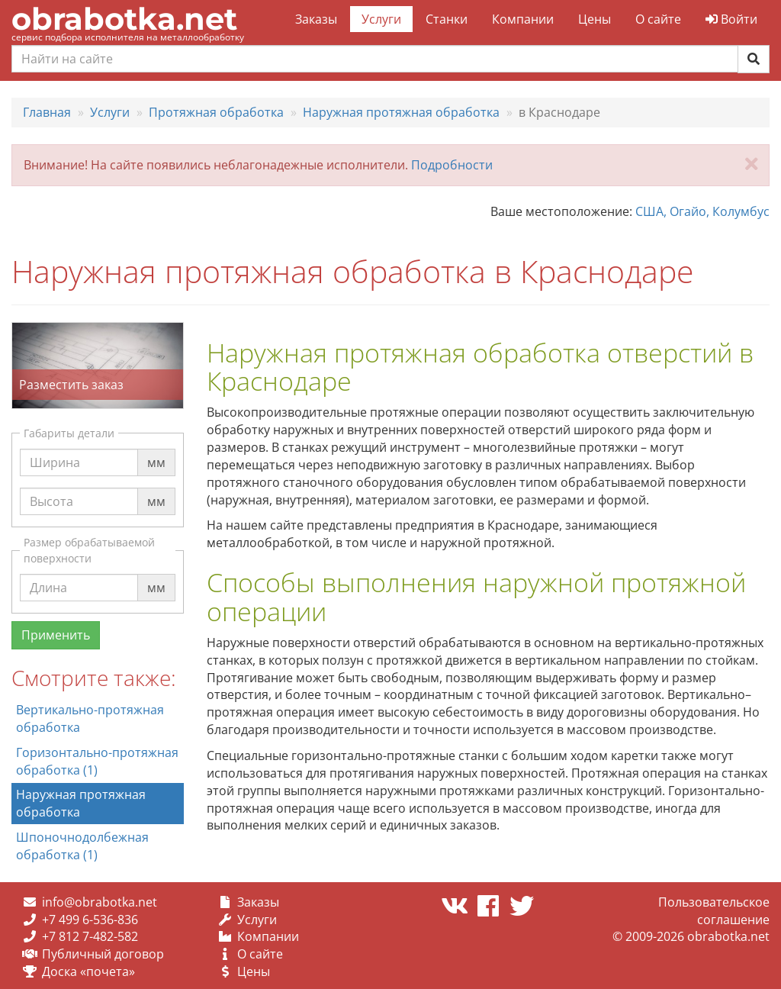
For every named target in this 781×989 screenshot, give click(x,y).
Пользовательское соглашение (714, 911)
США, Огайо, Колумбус (702, 211)
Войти (731, 19)
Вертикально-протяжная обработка (90, 718)
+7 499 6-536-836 (90, 919)
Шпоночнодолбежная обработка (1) (82, 846)
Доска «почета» (88, 971)
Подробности (452, 164)
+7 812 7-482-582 (90, 936)
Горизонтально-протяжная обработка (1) (97, 761)
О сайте (658, 19)
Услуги (381, 19)
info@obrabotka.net (99, 902)
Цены (594, 19)
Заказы (316, 19)
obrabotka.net (124, 18)
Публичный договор (103, 954)
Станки (447, 19)
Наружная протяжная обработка (81, 803)
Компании (523, 19)
